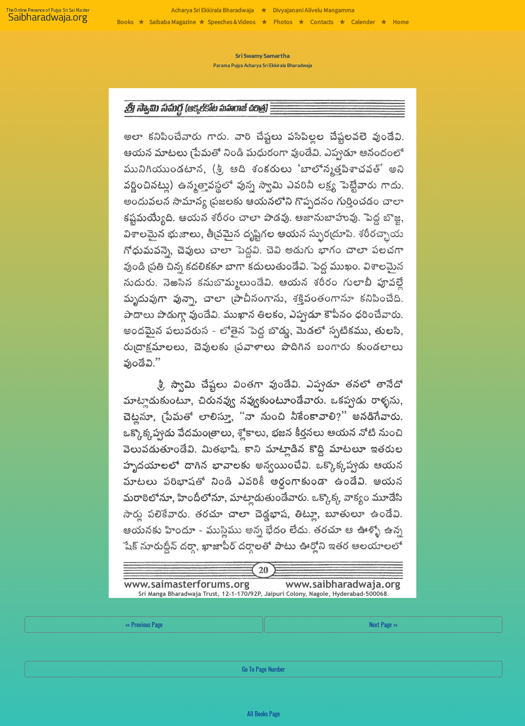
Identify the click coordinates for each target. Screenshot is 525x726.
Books (125, 22)
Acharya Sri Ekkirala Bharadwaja (212, 10)
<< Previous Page (144, 624)
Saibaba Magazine (172, 22)
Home (401, 22)
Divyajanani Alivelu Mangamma (313, 10)
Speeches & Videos (231, 22)
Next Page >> (383, 624)
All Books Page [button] (263, 713)
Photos (282, 22)
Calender (363, 22)
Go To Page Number (263, 669)
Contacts (321, 22)
